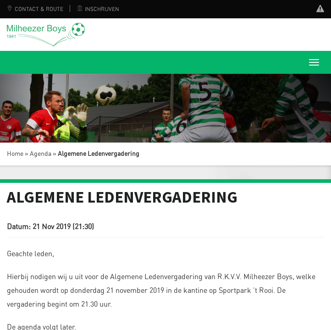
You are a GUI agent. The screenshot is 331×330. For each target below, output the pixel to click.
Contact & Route (35, 9)
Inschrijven (98, 9)
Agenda (40, 154)
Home (15, 154)
